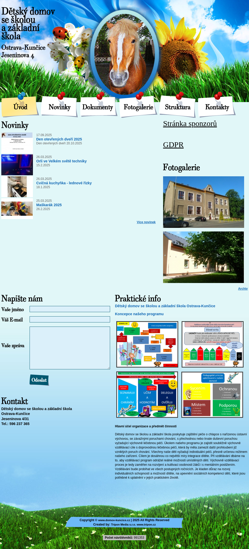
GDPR (173, 145)
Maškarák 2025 (49, 205)
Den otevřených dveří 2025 (59, 139)
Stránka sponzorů (190, 123)
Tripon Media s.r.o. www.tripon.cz (133, 524)
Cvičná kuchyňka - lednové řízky (64, 183)
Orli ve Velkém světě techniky (61, 161)
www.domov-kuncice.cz (114, 520)
